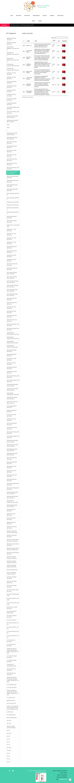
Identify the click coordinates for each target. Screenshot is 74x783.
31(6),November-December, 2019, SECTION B (12, 385)
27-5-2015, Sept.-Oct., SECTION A (11, 645)
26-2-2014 (9, 720)
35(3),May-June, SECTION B (13, 202)
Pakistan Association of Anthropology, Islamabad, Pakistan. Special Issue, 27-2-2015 (13, 679)
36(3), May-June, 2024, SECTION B (11, 151)
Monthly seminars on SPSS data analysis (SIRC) (22, 25)
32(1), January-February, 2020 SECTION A (13, 381)
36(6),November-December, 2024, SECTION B (12, 116)
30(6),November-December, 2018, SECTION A (12, 445)
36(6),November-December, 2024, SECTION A (12, 121)
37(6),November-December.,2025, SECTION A (13, 69)
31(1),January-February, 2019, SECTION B (13, 432)
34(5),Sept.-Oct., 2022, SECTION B (11, 238)
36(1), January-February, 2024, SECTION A (12, 172)
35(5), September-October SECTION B (12, 185)
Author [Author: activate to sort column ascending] (28, 41)
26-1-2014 (9, 723)
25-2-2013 (9, 747)
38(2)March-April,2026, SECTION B (11, 39)
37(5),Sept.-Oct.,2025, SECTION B (11, 78)
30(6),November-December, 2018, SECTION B (12, 441)
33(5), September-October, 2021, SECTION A (12, 294)
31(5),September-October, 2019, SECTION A (12, 398)
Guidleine (52, 15)
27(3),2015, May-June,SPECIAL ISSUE (11, 665)
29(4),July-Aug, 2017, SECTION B (11, 510)
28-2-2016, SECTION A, (12, 620)
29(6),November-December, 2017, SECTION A (12, 497)
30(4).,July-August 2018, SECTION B (12, 458)
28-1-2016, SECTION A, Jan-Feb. (13, 628)
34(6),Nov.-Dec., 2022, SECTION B (11, 230)
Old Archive (18, 15)
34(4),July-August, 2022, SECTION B (12, 247)
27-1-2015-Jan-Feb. (11, 697)
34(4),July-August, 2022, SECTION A (12, 251)
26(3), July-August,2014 (12, 717)
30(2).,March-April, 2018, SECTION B (12, 475)
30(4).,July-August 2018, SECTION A (12, 462)
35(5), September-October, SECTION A (12, 190)
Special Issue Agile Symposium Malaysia (11, 727)
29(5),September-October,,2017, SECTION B (12, 501)
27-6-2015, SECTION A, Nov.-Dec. (13, 636)
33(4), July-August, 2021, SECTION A (12, 303)
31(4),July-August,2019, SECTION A (12, 411)
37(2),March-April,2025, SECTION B (12, 99)
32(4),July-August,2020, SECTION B (12, 350)
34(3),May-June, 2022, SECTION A (11, 260)
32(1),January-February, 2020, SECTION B (13, 376)
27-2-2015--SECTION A (12, 687)
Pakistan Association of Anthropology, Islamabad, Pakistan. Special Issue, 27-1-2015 (13, 692)
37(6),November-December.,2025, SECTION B (13, 65)
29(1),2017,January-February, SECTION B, (13, 544)
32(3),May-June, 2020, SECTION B (11, 359)
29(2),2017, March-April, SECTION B (12, 527)
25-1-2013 (9, 750)
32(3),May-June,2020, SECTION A (11, 363)
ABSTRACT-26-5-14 (11, 700)
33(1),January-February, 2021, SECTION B (13, 325)
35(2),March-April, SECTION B (13, 208)
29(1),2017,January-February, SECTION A (13, 553)
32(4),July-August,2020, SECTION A (12, 355)
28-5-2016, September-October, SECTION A (11, 573)
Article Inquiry (60, 15)
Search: (59, 38)
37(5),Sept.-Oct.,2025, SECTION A (11, 73)
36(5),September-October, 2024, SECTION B (12, 134)
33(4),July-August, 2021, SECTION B (12, 299)
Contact (40, 20)
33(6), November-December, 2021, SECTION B (13, 281)
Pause (8, 127)
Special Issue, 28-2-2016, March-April (12, 608)
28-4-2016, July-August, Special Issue (12, 582)
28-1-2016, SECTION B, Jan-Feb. (13, 623)
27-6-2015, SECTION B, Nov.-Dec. (13, 632)
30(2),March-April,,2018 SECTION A (12, 480)
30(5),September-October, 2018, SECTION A (12, 454)
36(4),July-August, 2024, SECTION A (12, 142)
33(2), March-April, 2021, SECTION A (12, 320)
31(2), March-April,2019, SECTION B (12, 424)
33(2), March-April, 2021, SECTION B (12, 316)
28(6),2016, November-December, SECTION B (12, 557)
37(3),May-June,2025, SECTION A (11, 91)
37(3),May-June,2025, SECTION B (11, 95)
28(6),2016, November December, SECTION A (11, 562)
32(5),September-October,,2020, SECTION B (12, 342)
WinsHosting (43, 772)
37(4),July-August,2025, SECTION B (12, 82)
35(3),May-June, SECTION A (13, 204)
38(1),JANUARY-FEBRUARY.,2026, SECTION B (13, 48)
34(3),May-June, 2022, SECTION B (11, 256)
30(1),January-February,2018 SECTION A (13, 488)
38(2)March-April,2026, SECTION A (11, 43)
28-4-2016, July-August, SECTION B (12, 577)
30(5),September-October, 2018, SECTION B (12, 450)
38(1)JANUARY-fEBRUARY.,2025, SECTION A (13, 60)
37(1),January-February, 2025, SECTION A (13, 112)
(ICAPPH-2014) (10, 711)
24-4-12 (8, 736)
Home (11, 15)
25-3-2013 (9, 733)
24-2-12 (8, 741)
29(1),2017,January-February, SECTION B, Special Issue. (13, 540)
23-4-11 (8, 761)
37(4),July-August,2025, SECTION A (12, 86)
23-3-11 (8, 758)
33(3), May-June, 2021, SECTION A (11, 312)
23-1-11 (8, 753)
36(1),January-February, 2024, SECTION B (13, 168)
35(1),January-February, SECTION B (12, 217)
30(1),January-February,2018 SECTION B (13, 484)
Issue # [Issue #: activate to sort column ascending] (54, 41)
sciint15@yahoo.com (63, 779)
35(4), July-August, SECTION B (13, 194)
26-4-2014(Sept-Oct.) (11, 714)
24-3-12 (8, 739)
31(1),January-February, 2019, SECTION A (13, 437)
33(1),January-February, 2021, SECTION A (13, 329)
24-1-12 (8, 744)
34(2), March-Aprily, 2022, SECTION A (12, 269)
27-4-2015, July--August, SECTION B (12, 656)
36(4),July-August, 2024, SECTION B (12, 147)
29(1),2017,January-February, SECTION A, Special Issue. (13, 549)
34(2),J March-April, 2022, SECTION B (12, 264)
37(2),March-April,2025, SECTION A (12, 104)
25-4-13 (8, 730)
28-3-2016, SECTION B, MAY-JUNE (13, 595)
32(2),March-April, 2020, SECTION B (12, 368)
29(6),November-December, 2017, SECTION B (12, 493)
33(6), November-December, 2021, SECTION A (13, 286)
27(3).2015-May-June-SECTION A (11, 674)
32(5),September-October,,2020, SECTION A (12, 346)
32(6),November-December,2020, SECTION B (13, 333)
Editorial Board (36, 15)
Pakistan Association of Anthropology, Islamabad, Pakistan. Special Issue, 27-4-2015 (13, 651)
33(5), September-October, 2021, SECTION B (12, 290)
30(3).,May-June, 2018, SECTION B (11, 467)
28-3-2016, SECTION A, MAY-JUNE (13, 599)
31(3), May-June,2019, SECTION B (11, 415)
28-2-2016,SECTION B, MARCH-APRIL (12, 612)
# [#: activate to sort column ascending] (23, 41)
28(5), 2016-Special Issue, (12, 569)
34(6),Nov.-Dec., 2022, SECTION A (11, 234)
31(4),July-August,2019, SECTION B (12, 406)
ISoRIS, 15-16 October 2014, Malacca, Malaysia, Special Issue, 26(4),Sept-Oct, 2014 (13, 708)
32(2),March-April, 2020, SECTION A (12, 372)
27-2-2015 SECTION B (11, 684)
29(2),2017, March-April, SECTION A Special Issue (12, 531)
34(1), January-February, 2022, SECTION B (12, 273)
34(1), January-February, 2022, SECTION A (12, 277)
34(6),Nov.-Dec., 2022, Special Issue (13, 225)
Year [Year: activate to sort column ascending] (59, 41)
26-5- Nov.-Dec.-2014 (11, 703)
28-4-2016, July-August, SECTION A (12, 586)
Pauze (8, 124)
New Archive (27, 15)
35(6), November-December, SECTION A (13, 181)
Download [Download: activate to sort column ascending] (64, 41)
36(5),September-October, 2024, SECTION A (12, 138)
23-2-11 (8, 756)
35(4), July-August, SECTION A (13, 198)
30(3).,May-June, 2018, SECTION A (11, 471)
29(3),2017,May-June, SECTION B (11, 519)
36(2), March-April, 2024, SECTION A (12, 164)
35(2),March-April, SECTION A (13, 213)
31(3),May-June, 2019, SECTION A (11, 419)
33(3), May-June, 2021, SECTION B (11, 307)
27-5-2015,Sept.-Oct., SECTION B (11, 641)
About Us (45, 15)
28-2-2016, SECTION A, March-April (12, 616)
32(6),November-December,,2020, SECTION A (13, 338)
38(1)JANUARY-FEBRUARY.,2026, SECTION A (13, 54)
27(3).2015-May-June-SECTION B (11, 669)
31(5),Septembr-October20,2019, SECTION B (13, 394)
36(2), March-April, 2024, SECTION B (12, 159)
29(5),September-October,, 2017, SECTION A (12, 506)
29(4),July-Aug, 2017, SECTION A (11, 514)
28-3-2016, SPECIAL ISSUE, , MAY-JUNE (13, 590)
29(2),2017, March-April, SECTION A (12, 536)
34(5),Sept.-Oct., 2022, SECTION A (11, 243)
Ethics (33, 20)
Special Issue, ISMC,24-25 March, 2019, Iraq (12, 402)
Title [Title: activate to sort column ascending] (36, 41)
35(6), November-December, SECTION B (13, 177)
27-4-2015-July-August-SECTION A (11, 661)
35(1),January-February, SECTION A (12, 221)
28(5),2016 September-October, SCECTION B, (11, 566)
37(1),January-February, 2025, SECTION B (13, 108)
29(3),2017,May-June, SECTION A (11, 523)
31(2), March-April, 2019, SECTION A (12, 428)
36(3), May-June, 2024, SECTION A (11, 155)
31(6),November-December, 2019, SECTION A (12, 389)
